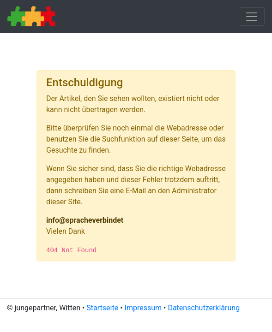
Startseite (102, 307)
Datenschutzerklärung (204, 307)
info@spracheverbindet (84, 220)
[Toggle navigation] (252, 16)
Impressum (143, 307)
